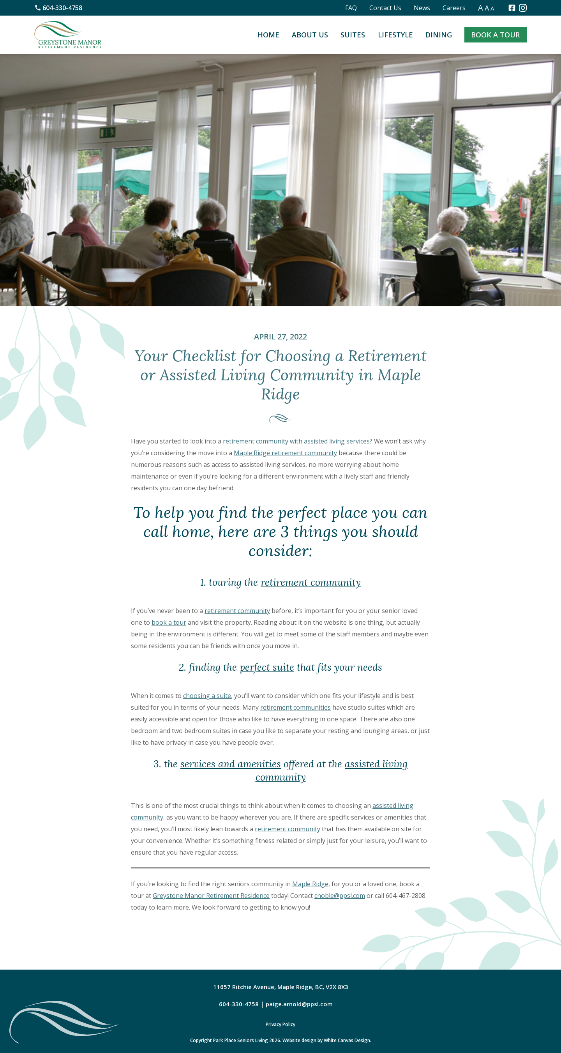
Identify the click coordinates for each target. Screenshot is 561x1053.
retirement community (311, 582)
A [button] (480, 7)
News (422, 8)
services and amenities (230, 764)
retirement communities (295, 707)
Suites (352, 34)
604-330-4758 (58, 8)
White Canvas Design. (347, 1040)
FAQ (351, 8)
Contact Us (385, 8)
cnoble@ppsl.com (339, 895)
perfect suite (267, 667)
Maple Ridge (310, 884)
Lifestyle (395, 34)
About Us (310, 34)
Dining (438, 34)
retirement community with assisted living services (296, 441)
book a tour (169, 622)
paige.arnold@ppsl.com (299, 1004)
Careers (454, 8)
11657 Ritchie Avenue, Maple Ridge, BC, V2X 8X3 (280, 987)
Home (268, 34)
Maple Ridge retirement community (285, 453)
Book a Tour (495, 34)
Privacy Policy (280, 1024)
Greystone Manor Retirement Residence (211, 895)
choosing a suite (207, 695)
